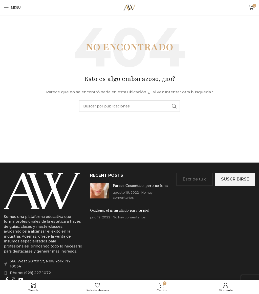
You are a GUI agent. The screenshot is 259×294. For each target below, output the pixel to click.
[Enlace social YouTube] (21, 279)
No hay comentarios (129, 217)
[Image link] (42, 190)
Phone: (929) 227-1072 (30, 272)
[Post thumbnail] (99, 191)
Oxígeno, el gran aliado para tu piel (119, 210)
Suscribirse (235, 179)
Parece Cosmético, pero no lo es (140, 185)
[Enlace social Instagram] (13, 279)
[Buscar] (129, 106)
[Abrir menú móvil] (12, 8)
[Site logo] (129, 7)
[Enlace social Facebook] (7, 279)
